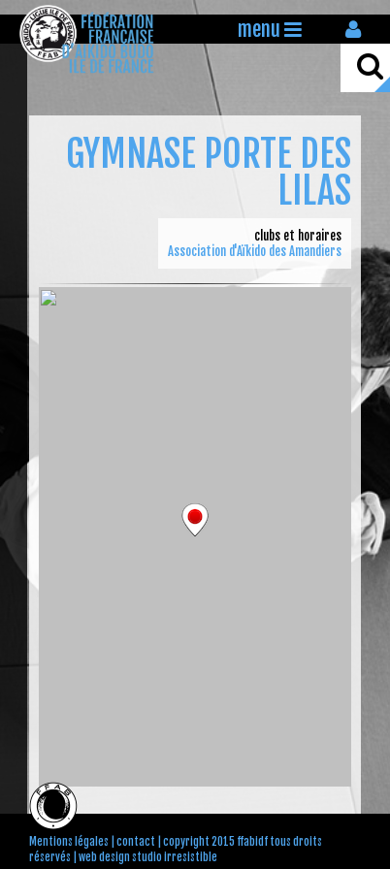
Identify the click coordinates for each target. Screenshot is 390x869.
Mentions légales (69, 842)
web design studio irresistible (148, 857)
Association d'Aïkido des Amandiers (254, 251)
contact (135, 842)
